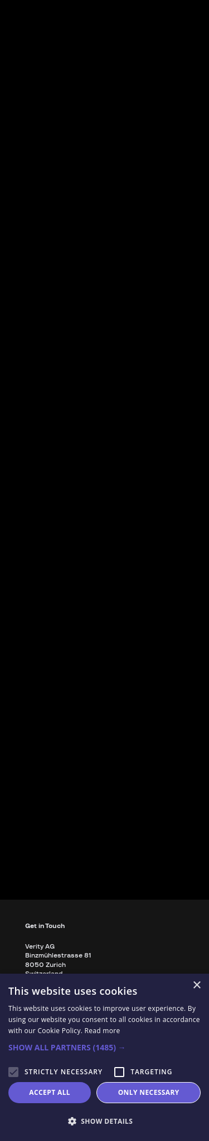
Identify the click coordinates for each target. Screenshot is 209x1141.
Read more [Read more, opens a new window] (102, 1030)
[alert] (104, 1057)
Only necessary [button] (148, 1092)
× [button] (196, 985)
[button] (104, 1047)
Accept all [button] (49, 1092)
